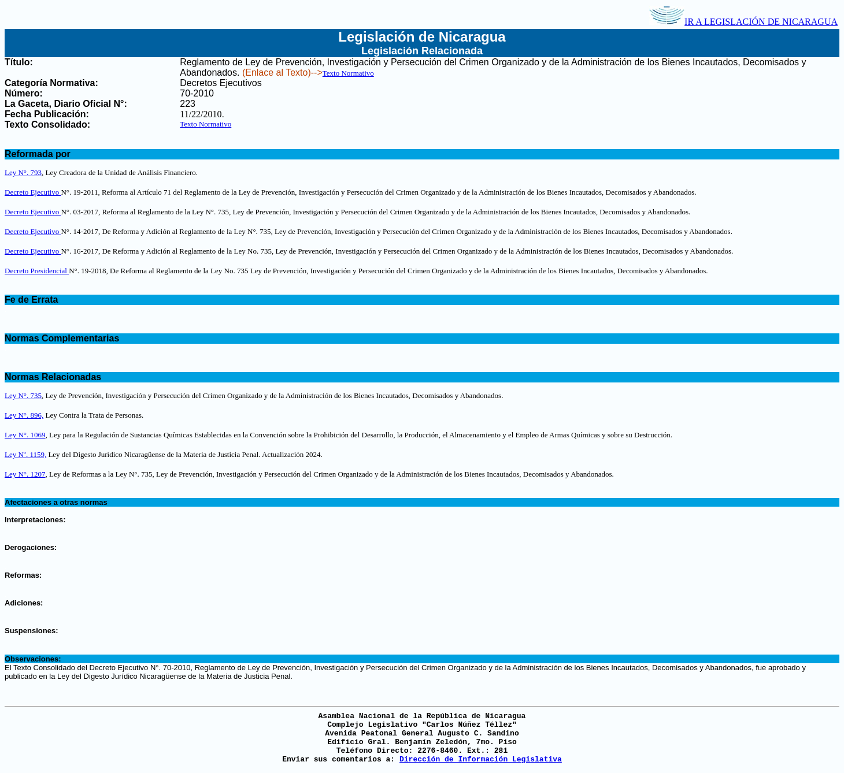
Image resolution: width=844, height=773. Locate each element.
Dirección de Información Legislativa (480, 759)
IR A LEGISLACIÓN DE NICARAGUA (743, 22)
